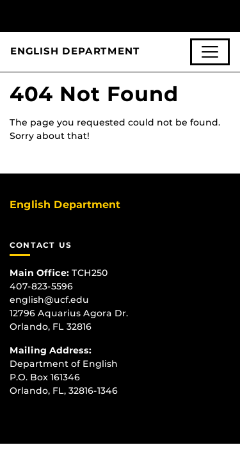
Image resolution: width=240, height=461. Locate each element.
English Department (75, 51)
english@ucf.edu (49, 299)
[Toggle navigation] (210, 51)
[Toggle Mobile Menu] (227, 15)
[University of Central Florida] (97, 16)
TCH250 (90, 273)
